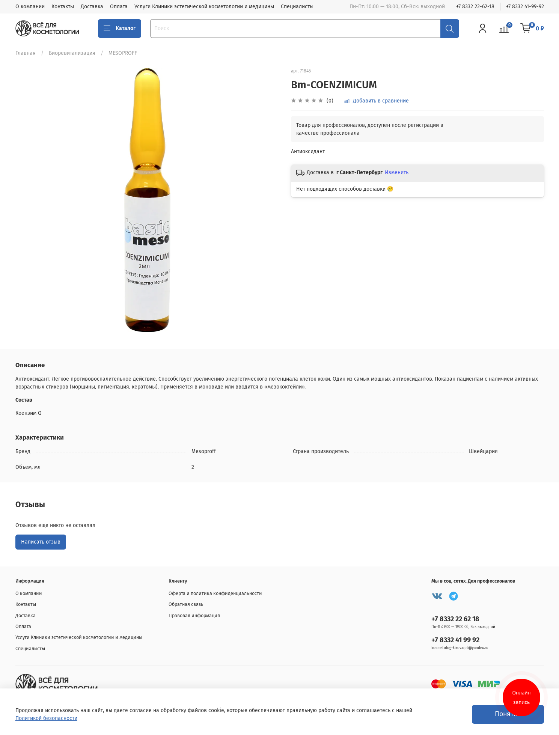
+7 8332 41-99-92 (525, 6)
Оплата (119, 6)
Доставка (92, 6)
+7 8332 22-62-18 (475, 6)
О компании (30, 6)
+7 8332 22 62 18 (455, 619)
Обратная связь (186, 604)
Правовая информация (194, 615)
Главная (25, 53)
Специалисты (297, 6)
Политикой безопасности (46, 718)
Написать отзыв (40, 542)
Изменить (396, 172)
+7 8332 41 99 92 (455, 640)
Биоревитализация (72, 53)
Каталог (120, 28)
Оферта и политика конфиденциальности (215, 593)
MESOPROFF (122, 53)
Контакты (62, 6)
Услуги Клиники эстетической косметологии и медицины (204, 6)
